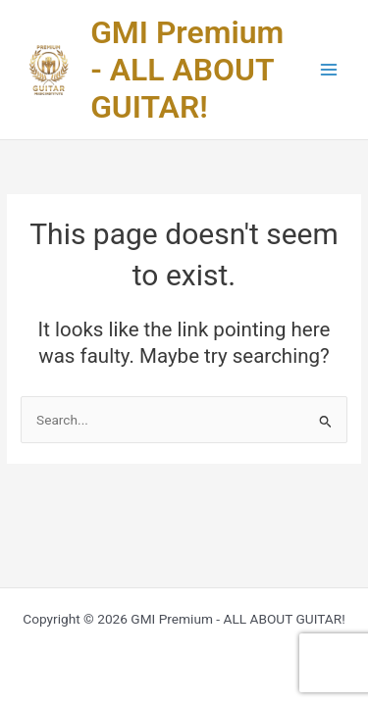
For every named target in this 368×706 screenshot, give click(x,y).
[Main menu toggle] (329, 70)
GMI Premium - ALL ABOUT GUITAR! (187, 70)
